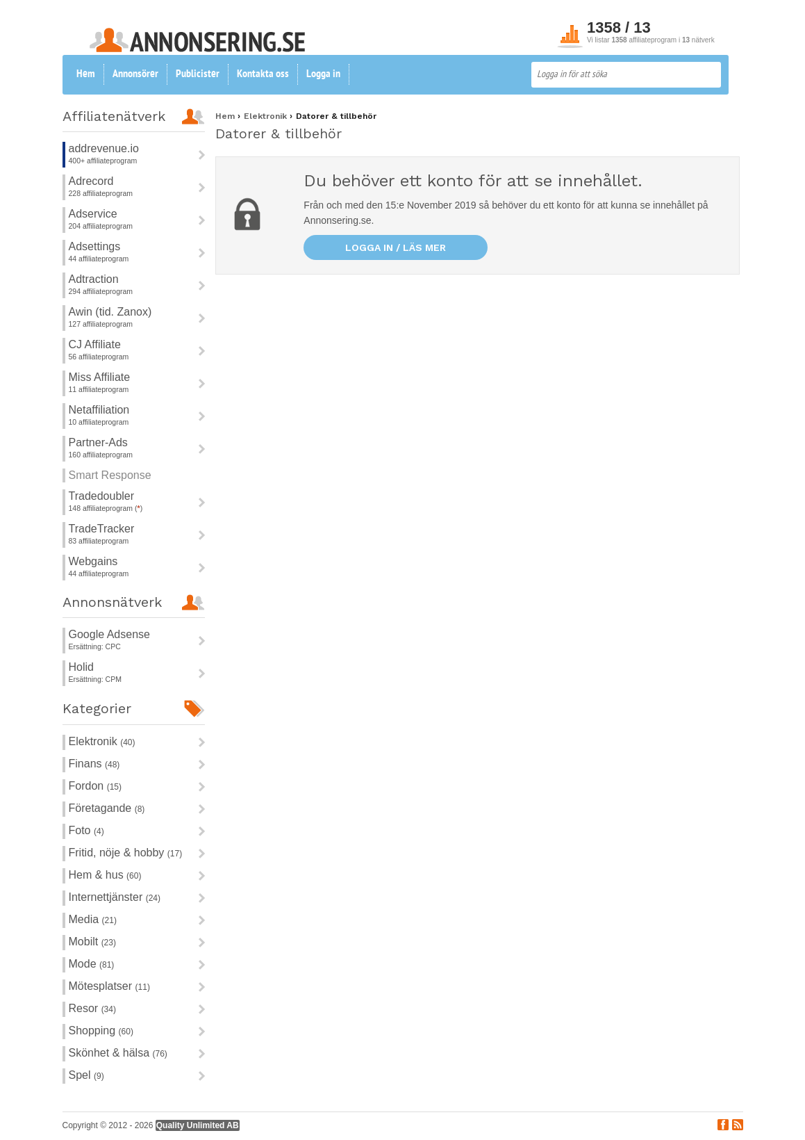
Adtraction (94, 279)
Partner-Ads (98, 442)
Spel (86, 1075)
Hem (85, 74)
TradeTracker (102, 529)
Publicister (197, 74)
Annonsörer (135, 74)
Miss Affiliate (100, 377)
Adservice (93, 214)
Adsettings (95, 246)
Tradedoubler (102, 496)
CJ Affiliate (95, 344)
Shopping (101, 1030)
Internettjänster (115, 897)
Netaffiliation (99, 410)
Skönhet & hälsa (118, 1053)
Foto (86, 830)
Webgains (93, 561)
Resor (92, 1008)
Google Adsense (109, 634)
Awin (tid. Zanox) (110, 312)
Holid (81, 667)
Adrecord (91, 181)
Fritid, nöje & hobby (126, 852)
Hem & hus (105, 875)
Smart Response (110, 475)
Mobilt (92, 941)
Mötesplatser (109, 986)
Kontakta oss (263, 74)
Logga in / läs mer (395, 247)
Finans (94, 764)
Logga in (323, 74)
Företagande (107, 808)
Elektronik (102, 741)
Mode (92, 964)
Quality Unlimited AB (197, 1125)
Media (93, 919)
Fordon (95, 786)
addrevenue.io (104, 148)
